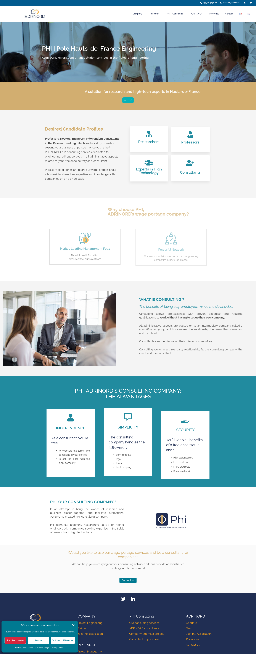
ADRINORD (197, 13)
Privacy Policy (57, 648)
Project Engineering (90, 623)
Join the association (90, 634)
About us (192, 623)
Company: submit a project (146, 634)
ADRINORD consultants (144, 628)
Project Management (90, 651)
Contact (229, 14)
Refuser (38, 640)
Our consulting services (144, 623)
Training (82, 628)
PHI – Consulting (176, 13)
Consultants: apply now (144, 639)
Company (138, 13)
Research (155, 13)
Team (189, 628)
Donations (192, 639)
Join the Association (199, 634)
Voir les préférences (62, 640)
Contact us (193, 644)
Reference (214, 14)
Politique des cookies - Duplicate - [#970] (32, 648)
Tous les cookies (15, 640)
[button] (73, 625)
